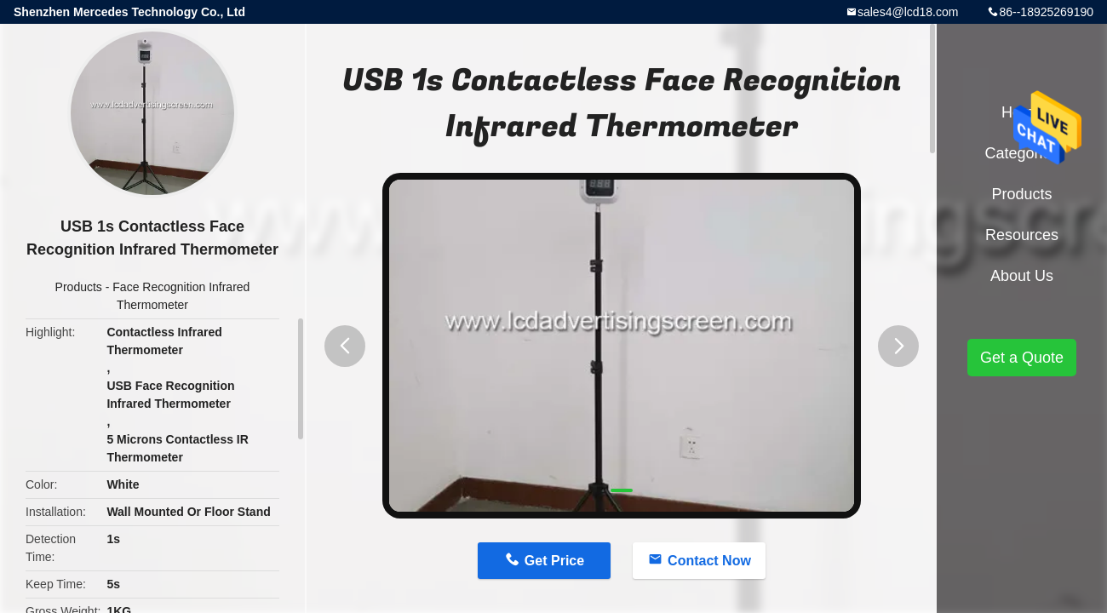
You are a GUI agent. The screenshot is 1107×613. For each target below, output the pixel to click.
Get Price (554, 560)
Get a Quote (1022, 357)
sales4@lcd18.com (908, 12)
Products (78, 287)
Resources (1021, 234)
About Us (1021, 275)
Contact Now (709, 560)
